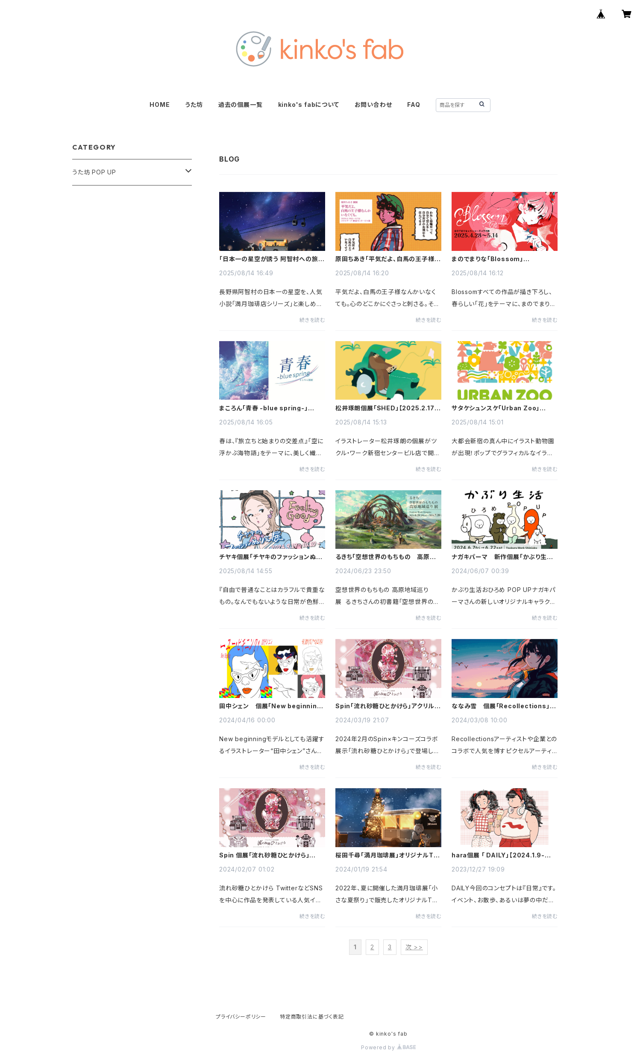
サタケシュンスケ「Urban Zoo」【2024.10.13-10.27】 (496, 408)
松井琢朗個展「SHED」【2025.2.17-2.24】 (386, 408)
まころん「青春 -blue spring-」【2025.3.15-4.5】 (263, 408)
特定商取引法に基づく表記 (312, 1016)
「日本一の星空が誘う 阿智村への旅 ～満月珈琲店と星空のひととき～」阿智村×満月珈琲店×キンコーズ (269, 259)
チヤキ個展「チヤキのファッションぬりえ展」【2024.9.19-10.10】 (270, 557)
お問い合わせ (373, 104)
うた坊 (194, 104)
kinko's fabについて (308, 104)
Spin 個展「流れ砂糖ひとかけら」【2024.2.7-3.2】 (264, 855)
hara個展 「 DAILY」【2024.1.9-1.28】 (498, 855)
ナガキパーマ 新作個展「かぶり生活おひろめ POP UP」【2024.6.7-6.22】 (502, 557)
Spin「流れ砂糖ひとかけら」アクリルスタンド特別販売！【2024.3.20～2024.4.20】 (387, 706)
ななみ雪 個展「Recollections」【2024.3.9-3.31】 (501, 706)
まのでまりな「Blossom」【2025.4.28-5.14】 (487, 259)
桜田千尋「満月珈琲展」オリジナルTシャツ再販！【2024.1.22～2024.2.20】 (387, 855)
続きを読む (312, 320)
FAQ (413, 104)
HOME (160, 104)
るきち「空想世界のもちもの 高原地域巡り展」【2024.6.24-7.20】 (385, 557)
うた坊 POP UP (94, 172)
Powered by (388, 1047)
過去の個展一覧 (240, 104)
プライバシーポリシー (241, 1016)
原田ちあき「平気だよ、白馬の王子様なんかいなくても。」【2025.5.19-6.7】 (387, 259)
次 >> (414, 947)
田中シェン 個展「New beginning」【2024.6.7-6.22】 (271, 706)
